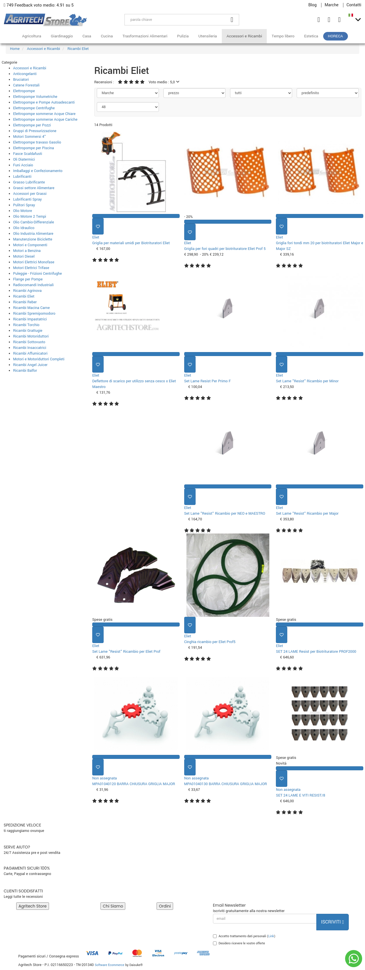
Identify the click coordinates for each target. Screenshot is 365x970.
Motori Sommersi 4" (29, 136)
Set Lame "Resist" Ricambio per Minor (307, 381)
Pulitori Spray (24, 205)
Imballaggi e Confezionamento (38, 170)
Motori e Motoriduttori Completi (38, 359)
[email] (265, 918)
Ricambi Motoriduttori (31, 336)
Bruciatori (21, 79)
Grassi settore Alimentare (33, 188)
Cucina (107, 36)
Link (271, 936)
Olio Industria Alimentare (33, 233)
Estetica (311, 36)
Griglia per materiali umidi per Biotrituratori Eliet (131, 243)
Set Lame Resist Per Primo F (207, 381)
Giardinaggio (62, 36)
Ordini (165, 906)
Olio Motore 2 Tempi (29, 216)
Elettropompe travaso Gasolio (37, 142)
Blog (312, 5)
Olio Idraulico (23, 228)
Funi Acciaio (23, 165)
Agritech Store (33, 906)
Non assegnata (104, 778)
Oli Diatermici (24, 159)
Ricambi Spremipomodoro (34, 313)
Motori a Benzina (27, 250)
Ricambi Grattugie (27, 330)
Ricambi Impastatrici (30, 319)
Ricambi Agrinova (27, 290)
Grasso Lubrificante (29, 182)
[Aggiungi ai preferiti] (98, 226)
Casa (87, 36)
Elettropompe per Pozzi (32, 125)
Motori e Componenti (30, 245)
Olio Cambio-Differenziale (33, 222)
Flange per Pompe (28, 279)
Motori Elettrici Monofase (33, 262)
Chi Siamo (113, 906)
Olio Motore (22, 210)
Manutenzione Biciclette (32, 239)
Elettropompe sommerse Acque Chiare (44, 113)
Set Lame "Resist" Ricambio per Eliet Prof (126, 651)
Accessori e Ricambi (244, 36)
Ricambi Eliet (23, 296)
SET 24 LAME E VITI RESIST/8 (300, 795)
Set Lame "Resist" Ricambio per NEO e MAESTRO (224, 513)
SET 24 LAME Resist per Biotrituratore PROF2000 (316, 651)
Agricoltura (31, 36)
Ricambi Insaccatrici (29, 347)
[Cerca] (232, 19)
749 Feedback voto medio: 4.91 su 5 (39, 5)
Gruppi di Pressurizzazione (34, 131)
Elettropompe (24, 91)
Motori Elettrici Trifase (31, 267)
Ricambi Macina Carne (31, 307)
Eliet (95, 237)
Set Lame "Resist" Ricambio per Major (307, 513)
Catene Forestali (26, 85)
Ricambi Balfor (25, 370)
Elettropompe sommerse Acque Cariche (45, 119)
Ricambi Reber (25, 302)
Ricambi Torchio (26, 325)
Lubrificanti (22, 176)
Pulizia (183, 36)
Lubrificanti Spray (27, 199)
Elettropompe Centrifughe (34, 108)
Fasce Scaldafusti (27, 153)
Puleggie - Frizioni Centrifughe (37, 273)
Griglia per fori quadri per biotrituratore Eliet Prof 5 (225, 248)
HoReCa (335, 36)
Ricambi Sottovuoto (29, 342)
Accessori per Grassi (29, 193)
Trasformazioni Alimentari (144, 36)
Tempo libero (283, 36)
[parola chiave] (174, 19)
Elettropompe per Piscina (33, 148)
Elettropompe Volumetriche (35, 96)
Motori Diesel (23, 256)
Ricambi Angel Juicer (30, 364)
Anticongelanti (24, 73)
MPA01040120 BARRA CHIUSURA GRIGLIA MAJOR (133, 784)
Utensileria (207, 36)
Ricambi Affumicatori (30, 353)
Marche (332, 5)
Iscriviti (332, 922)
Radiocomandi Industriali (33, 285)
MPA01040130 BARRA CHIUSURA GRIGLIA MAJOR (225, 784)
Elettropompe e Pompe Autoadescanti (44, 102)
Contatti (353, 5)
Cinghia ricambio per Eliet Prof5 (209, 641)
